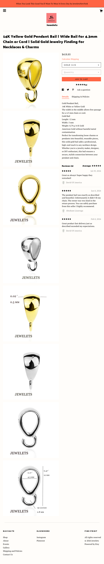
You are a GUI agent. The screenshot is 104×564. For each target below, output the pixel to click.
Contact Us (8, 554)
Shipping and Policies (12, 551)
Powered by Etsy (92, 544)
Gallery (6, 547)
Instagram (41, 537)
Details (65, 96)
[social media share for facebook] (63, 89)
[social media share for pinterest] (73, 89)
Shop (5, 537)
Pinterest (41, 540)
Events (6, 544)
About (6, 540)
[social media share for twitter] (68, 89)
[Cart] (101, 11)
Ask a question (83, 89)
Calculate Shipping (70, 59)
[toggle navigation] (4, 10)
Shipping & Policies (80, 96)
